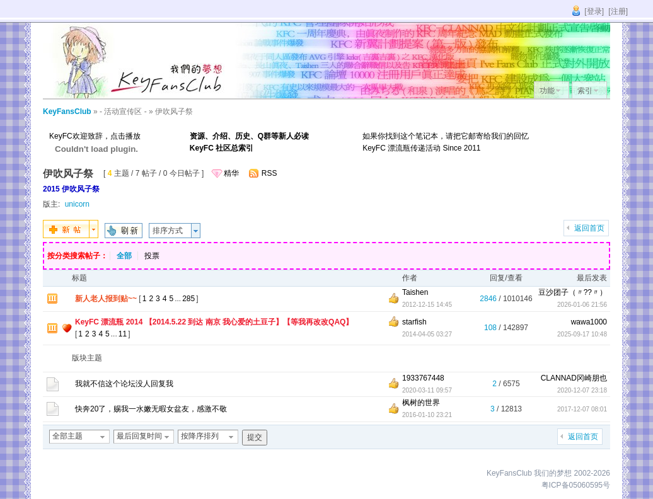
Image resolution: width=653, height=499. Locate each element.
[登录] (594, 11)
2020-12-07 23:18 (582, 390)
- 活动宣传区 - (123, 111)
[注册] (618, 11)
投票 (151, 255)
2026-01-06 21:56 (582, 304)
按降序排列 (200, 436)
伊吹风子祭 (174, 111)
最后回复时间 (139, 436)
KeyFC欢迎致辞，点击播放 (95, 136)
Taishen (415, 292)
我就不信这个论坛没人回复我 (124, 383)
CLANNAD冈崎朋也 (574, 378)
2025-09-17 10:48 (582, 334)
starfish (414, 322)
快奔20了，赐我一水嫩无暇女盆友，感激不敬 (151, 408)
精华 (231, 173)
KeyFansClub (67, 111)
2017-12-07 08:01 (582, 409)
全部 (124, 255)
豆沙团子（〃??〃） (572, 292)
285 (188, 298)
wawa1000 (589, 322)
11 (122, 334)
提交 (254, 437)
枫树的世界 (421, 402)
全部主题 (67, 436)
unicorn (77, 204)
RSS (269, 173)
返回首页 (589, 228)
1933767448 (423, 378)
